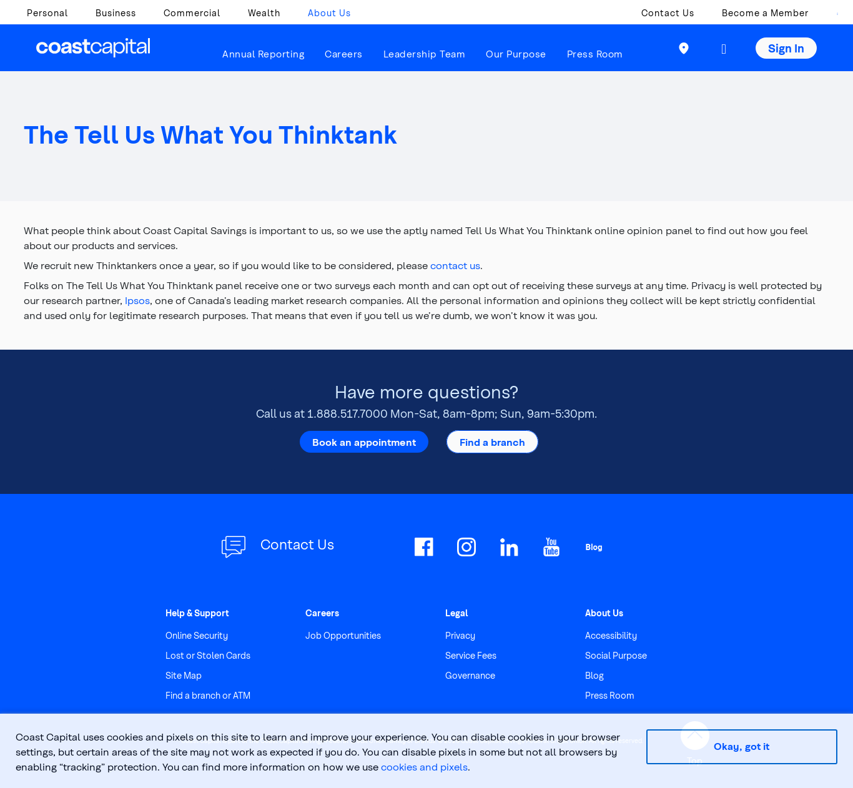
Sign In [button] (786, 47)
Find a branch (492, 441)
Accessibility (611, 635)
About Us (329, 12)
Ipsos (137, 300)
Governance (470, 675)
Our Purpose (516, 53)
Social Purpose (616, 655)
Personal (47, 12)
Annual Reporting (263, 53)
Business (116, 12)
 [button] (723, 49)
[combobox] (831, 16)
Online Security (196, 635)
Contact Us (667, 12)
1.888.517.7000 (347, 413)
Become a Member (765, 12)
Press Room (595, 53)
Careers (344, 53)
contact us (455, 265)
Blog (594, 675)
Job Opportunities (343, 635)
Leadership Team (424, 53)
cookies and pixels (424, 766)
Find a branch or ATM (207, 695)
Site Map (183, 675)
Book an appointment (364, 441)
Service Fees (470, 655)
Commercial (192, 12)
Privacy (460, 635)
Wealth (264, 12)
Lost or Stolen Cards (207, 655)
